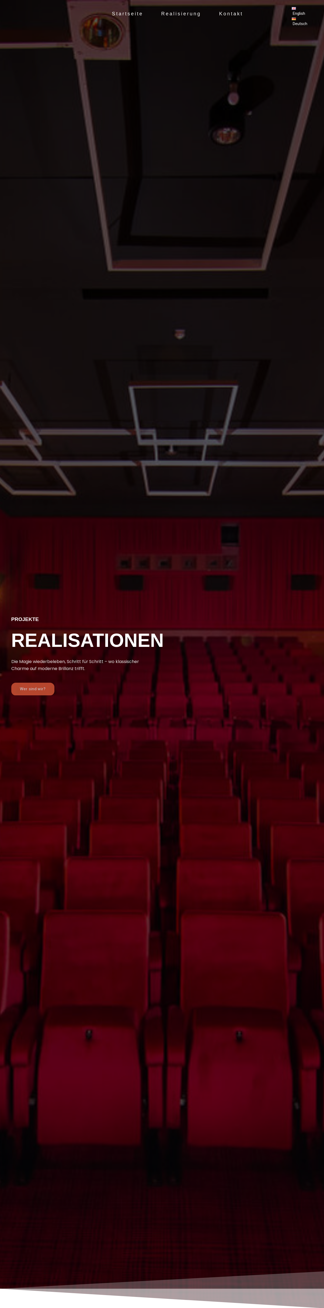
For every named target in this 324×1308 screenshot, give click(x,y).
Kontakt (234, 13)
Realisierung (181, 13)
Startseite (125, 13)
